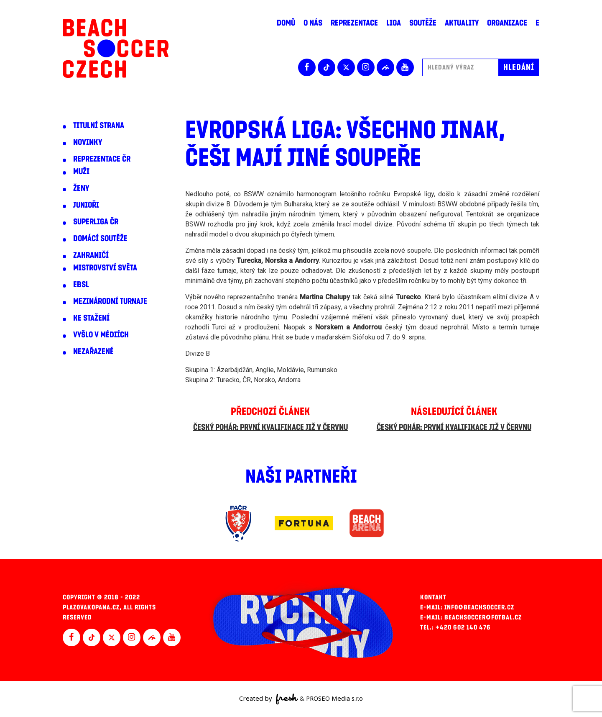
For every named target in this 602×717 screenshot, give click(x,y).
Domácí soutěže (100, 238)
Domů (286, 23)
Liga (393, 23)
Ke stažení (91, 318)
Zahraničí (91, 255)
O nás (313, 23)
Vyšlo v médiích (101, 335)
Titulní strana (98, 125)
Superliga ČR (95, 222)
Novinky (87, 142)
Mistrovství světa (105, 268)
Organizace (507, 23)
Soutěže (422, 23)
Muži (81, 171)
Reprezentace (354, 23)
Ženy (81, 188)
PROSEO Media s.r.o (334, 698)
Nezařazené (93, 351)
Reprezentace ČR (101, 159)
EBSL (81, 284)
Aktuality (462, 23)
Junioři (86, 205)
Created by (268, 699)
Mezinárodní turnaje (110, 301)
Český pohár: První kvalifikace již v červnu (270, 427)
